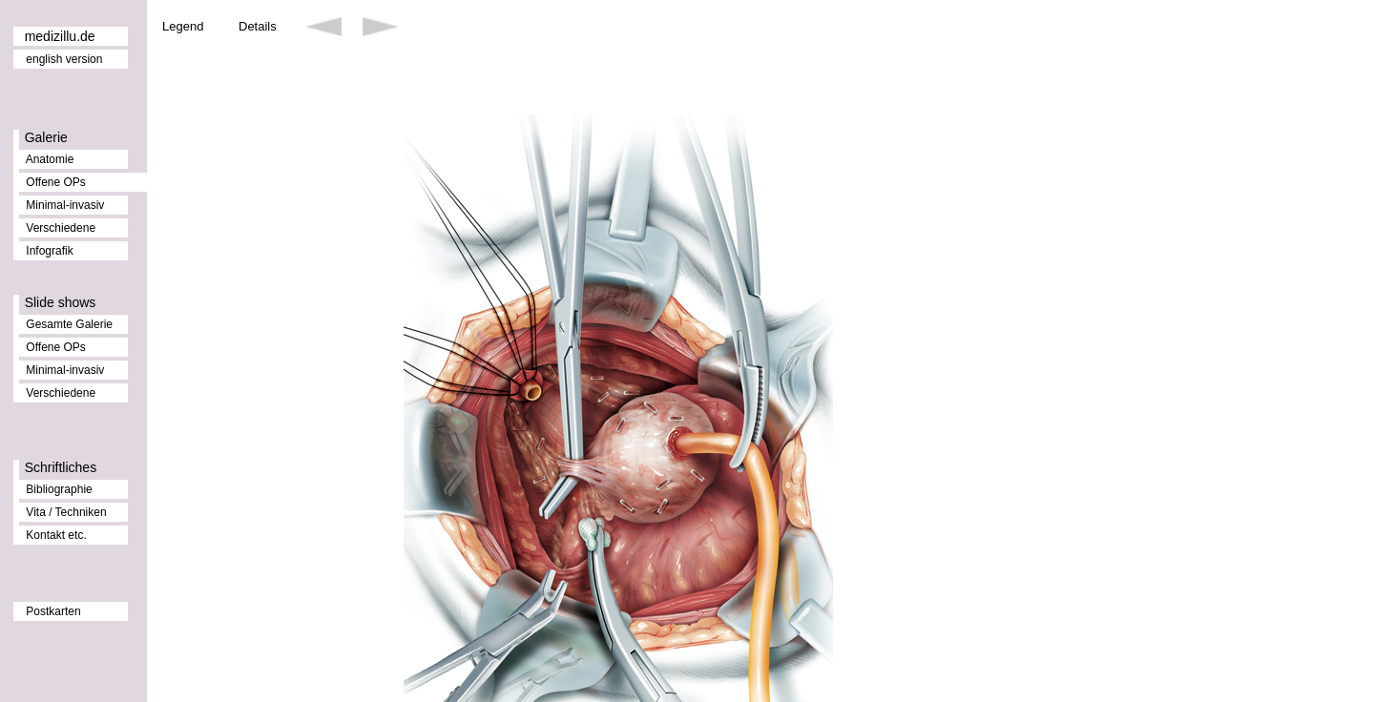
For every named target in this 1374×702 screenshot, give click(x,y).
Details (258, 26)
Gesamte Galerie (69, 324)
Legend (182, 26)
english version (64, 59)
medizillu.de (60, 36)
